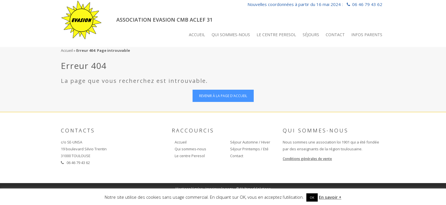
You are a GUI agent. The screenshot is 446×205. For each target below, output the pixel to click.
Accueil (197, 34)
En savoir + (330, 197)
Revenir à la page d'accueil (223, 95)
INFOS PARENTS (366, 34)
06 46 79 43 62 (367, 4)
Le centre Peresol (276, 34)
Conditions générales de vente (307, 158)
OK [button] (312, 197)
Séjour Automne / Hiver (250, 142)
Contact (335, 34)
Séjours (311, 34)
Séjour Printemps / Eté (249, 148)
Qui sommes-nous (231, 34)
